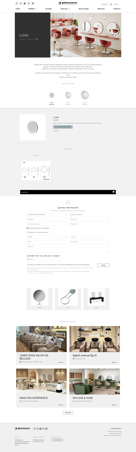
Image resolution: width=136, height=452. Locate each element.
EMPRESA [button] (32, 9)
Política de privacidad (115, 433)
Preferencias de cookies (114, 431)
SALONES (48, 9)
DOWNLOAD (67, 192)
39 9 (30, 259)
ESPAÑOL (116, 4)
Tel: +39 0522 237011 (38, 441)
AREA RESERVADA (116, 428)
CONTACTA (116, 9)
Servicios (101, 9)
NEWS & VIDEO (84, 9)
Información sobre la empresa (112, 435)
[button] (55, 35)
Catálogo (22, 39)
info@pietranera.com (39, 440)
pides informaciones (63, 127)
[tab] (51, 97)
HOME (18, 9)
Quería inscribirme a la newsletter (39, 228)
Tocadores (30, 39)
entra (61, 362)
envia (103, 265)
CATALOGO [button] (65, 9)
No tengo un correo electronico (38, 232)
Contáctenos (57, 440)
